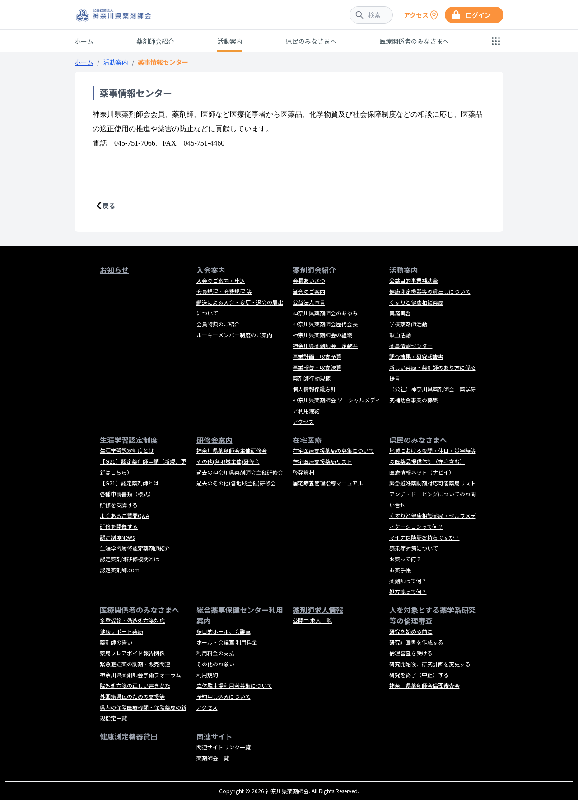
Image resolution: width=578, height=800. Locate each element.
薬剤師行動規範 (312, 378)
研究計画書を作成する (416, 642)
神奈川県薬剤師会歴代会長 (325, 324)
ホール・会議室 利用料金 (226, 642)
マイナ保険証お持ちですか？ (424, 537)
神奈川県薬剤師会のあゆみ (325, 313)
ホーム (84, 41)
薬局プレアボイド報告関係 (132, 653)
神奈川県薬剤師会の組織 (322, 335)
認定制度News (117, 537)
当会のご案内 (309, 291)
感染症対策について (413, 548)
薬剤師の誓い (116, 642)
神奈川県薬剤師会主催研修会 (231, 450)
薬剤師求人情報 (318, 609)
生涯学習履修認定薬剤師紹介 (135, 548)
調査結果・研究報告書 (416, 356)
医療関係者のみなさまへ (414, 41)
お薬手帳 (400, 570)
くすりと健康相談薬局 (416, 302)
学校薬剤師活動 (408, 324)
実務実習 (400, 313)
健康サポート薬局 (121, 631)
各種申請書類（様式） (127, 494)
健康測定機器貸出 (129, 736)
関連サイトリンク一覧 (223, 747)
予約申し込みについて (223, 696)
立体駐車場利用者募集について (234, 685)
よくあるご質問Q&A (124, 515)
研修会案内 (214, 439)
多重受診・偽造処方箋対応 (132, 620)
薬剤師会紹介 (155, 41)
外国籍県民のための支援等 (132, 696)
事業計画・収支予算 (317, 356)
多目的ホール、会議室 (223, 631)
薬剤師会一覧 (212, 758)
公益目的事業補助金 (413, 280)
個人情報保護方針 (314, 389)
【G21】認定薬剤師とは (129, 483)
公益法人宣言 (309, 302)
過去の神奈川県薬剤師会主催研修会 (239, 472)
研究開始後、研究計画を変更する (430, 664)
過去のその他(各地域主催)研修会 (236, 483)
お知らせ (114, 269)
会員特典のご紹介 (218, 324)
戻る (109, 205)
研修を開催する (119, 526)
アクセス (303, 421)
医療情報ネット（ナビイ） (421, 472)
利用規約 (207, 674)
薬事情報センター (411, 345)
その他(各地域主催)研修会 (228, 461)
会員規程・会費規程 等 (224, 291)
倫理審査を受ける (411, 653)
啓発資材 (303, 472)
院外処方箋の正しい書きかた (135, 685)
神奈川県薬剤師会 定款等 (325, 345)
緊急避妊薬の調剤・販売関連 (135, 664)
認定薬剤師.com (120, 570)
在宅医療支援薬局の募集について (333, 450)
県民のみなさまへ (311, 41)
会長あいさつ (309, 280)
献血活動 (400, 335)
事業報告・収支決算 (317, 367)
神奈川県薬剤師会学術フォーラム (140, 674)
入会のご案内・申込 (220, 280)
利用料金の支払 (215, 653)
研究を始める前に (411, 631)
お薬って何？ (405, 559)
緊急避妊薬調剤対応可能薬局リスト (432, 483)
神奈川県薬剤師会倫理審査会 (424, 685)
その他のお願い (215, 664)
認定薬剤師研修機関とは (129, 559)
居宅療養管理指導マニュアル (328, 483)
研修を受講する (119, 504)
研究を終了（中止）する (419, 674)
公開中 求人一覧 (312, 620)
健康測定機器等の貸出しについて (430, 291)
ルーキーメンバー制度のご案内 (234, 335)
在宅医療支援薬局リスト (322, 461)
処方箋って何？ (408, 591)
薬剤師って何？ (408, 580)
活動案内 (229, 41)
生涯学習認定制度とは (127, 450)
